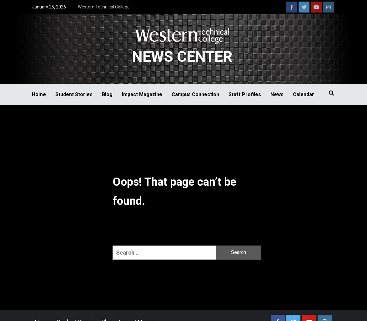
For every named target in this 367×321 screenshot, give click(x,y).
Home (39, 94)
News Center (182, 56)
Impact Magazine (142, 94)
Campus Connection (195, 94)
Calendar (303, 94)
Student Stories (74, 94)
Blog (107, 94)
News (277, 94)
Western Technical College (104, 6)
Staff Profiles (245, 94)
